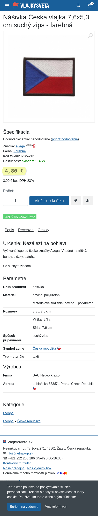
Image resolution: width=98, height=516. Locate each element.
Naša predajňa (13, 468)
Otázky (43, 230)
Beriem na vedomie (24, 506)
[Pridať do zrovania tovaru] (88, 200)
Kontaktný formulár (17, 463)
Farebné (20, 151)
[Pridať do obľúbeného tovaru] (76, 200)
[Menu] (6, 5)
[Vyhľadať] (77, 5)
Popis (9, 230)
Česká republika (44, 348)
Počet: (8, 191)
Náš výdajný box (39, 468)
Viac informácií (56, 506)
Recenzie (26, 230)
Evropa (8, 413)
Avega (20, 146)
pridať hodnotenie (65, 139)
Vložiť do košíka (49, 200)
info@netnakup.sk (20, 453)
